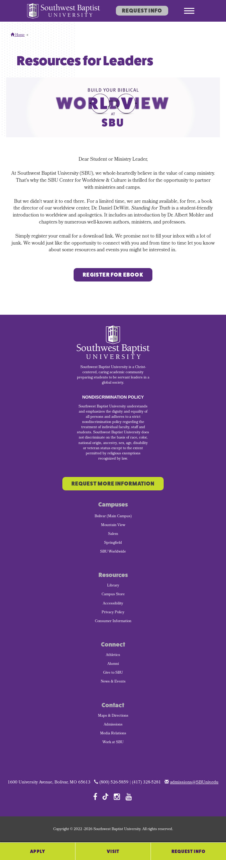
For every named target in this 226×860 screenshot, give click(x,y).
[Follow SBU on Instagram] (117, 796)
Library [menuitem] (113, 586)
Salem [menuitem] (113, 534)
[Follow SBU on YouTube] (129, 796)
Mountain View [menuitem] (113, 525)
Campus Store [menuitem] (113, 595)
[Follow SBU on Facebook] (95, 796)
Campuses (113, 504)
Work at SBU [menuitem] (113, 743)
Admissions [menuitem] (113, 725)
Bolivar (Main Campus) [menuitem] (113, 517)
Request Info (142, 11)
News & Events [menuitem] (113, 682)
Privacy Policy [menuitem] (113, 613)
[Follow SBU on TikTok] (105, 796)
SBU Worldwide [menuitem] (113, 552)
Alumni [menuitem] (113, 664)
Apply (37, 851)
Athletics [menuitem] (113, 655)
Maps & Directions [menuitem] (113, 716)
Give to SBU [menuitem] (113, 673)
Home (18, 35)
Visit (113, 851)
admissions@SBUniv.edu (194, 782)
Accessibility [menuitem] (113, 604)
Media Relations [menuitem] (113, 734)
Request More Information (113, 484)
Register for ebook (113, 275)
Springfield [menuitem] (113, 543)
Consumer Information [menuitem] (113, 621)
